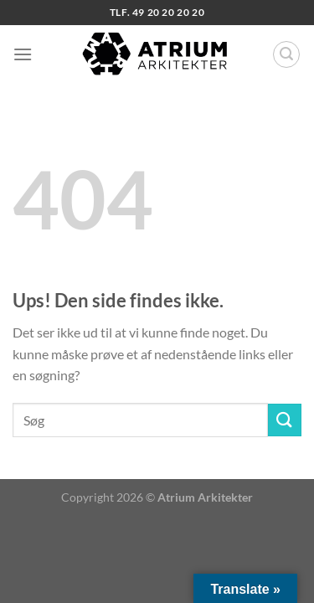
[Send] (284, 420)
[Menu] (23, 54)
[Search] (286, 54)
